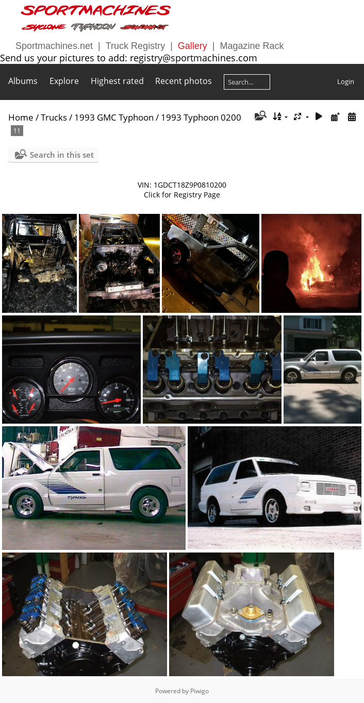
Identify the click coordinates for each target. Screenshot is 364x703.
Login (345, 81)
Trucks (54, 117)
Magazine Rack (252, 46)
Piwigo (199, 691)
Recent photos (183, 81)
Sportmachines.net (54, 46)
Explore (64, 81)
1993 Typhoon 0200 (201, 117)
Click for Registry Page (182, 194)
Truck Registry (135, 46)
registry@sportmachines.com (193, 58)
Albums (23, 81)
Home (21, 117)
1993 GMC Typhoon (114, 117)
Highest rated (117, 81)
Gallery (192, 46)
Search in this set (62, 154)
